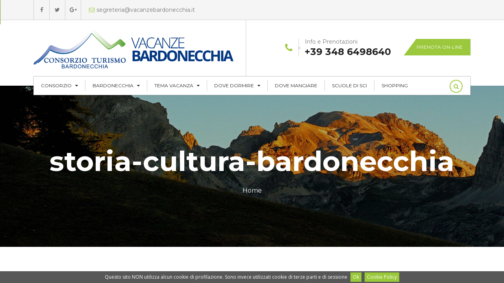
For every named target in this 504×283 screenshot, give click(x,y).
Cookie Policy (382, 277)
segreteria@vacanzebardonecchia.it (142, 9)
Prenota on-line (440, 47)
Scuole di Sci (349, 85)
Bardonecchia (116, 85)
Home (252, 190)
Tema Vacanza (177, 85)
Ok (356, 277)
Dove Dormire (237, 85)
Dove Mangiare (296, 85)
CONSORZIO (59, 85)
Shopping (395, 85)
